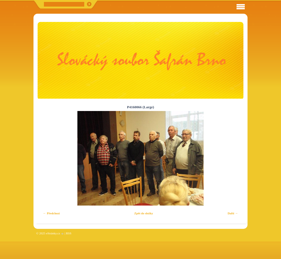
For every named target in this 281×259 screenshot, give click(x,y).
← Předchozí (51, 213)
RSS (68, 233)
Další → (232, 213)
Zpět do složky (143, 213)
